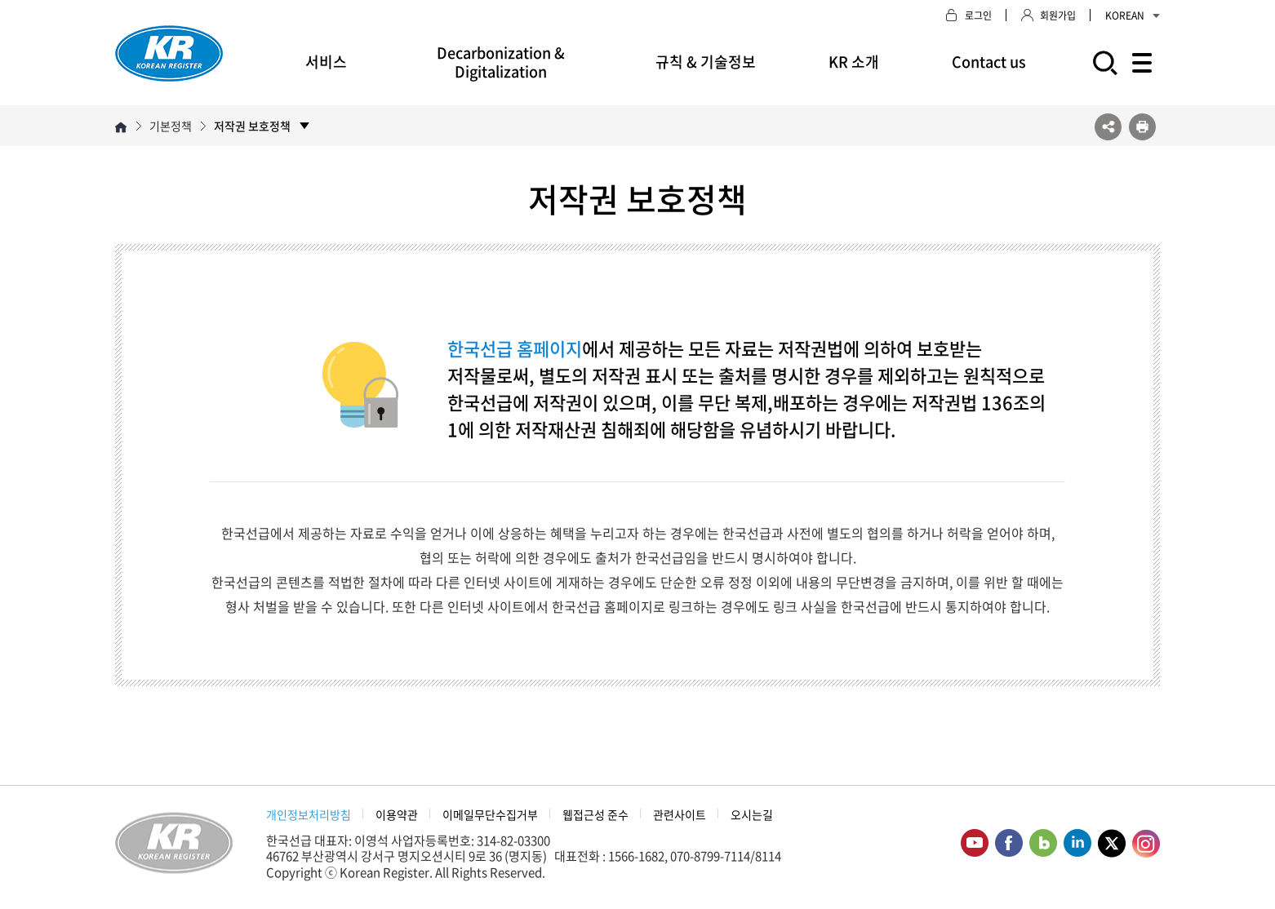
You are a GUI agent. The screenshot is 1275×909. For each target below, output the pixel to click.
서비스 (326, 62)
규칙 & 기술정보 (705, 62)
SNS (1108, 126)
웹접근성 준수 (595, 814)
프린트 (1142, 126)
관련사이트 (679, 814)
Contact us (989, 62)
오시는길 (752, 814)
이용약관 (396, 814)
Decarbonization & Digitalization (501, 62)
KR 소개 (854, 62)
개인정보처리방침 (308, 814)
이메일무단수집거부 (490, 814)
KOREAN (1132, 15)
